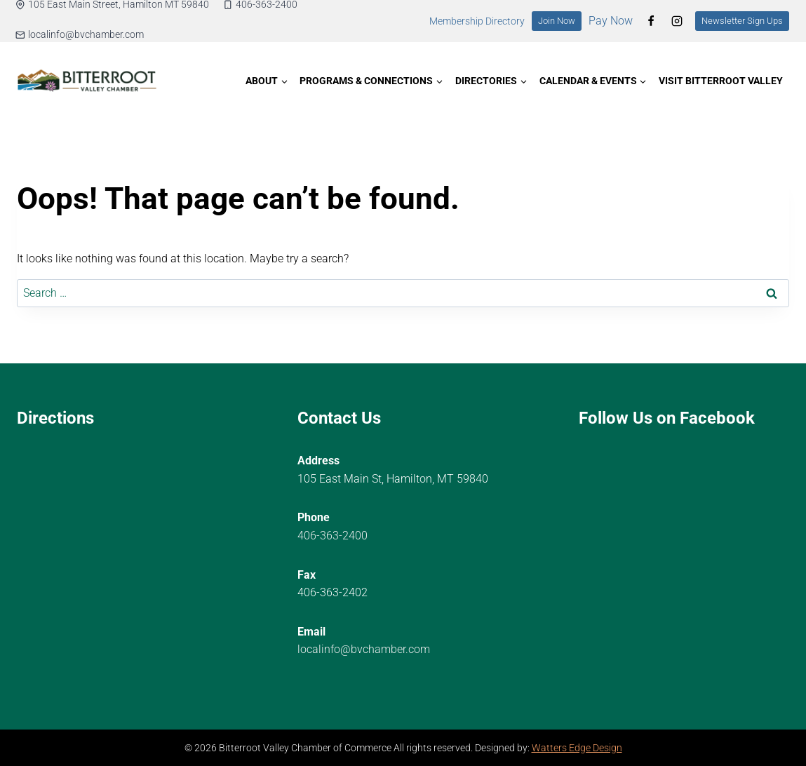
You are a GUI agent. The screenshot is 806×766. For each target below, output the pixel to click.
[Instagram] (677, 21)
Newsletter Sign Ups (742, 20)
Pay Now (611, 20)
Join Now (556, 20)
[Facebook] (651, 21)
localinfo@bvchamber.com (363, 649)
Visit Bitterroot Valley (721, 81)
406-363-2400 (332, 535)
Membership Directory (477, 21)
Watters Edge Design (577, 748)
